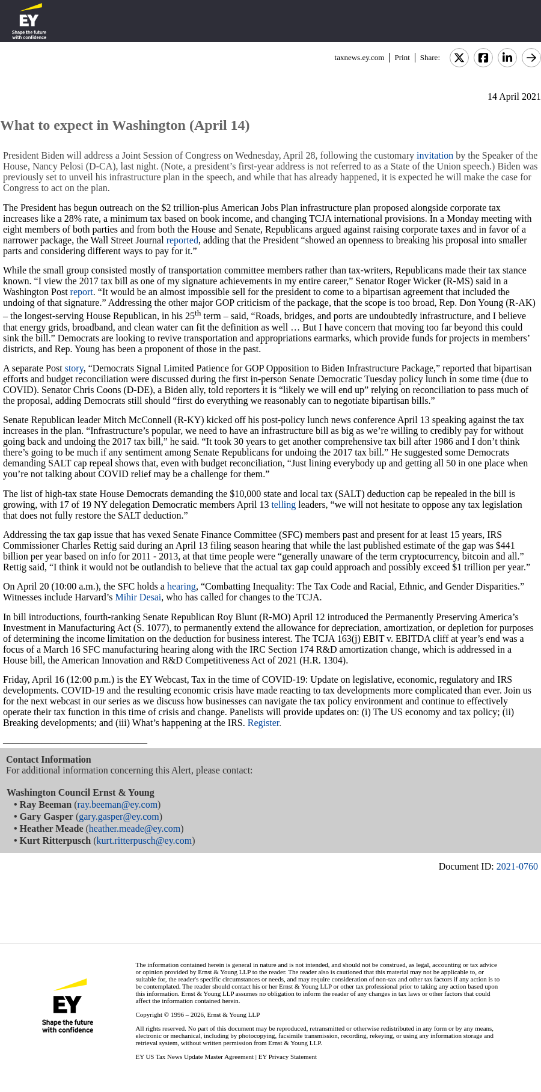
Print (401, 57)
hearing (181, 586)
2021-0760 (517, 866)
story (74, 368)
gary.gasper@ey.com (119, 816)
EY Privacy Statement (287, 1056)
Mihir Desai (138, 597)
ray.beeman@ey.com (117, 804)
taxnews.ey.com (360, 57)
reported (182, 240)
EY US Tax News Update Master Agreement (194, 1056)
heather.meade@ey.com (134, 828)
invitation (435, 155)
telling (283, 504)
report (81, 292)
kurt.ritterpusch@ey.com (144, 840)
